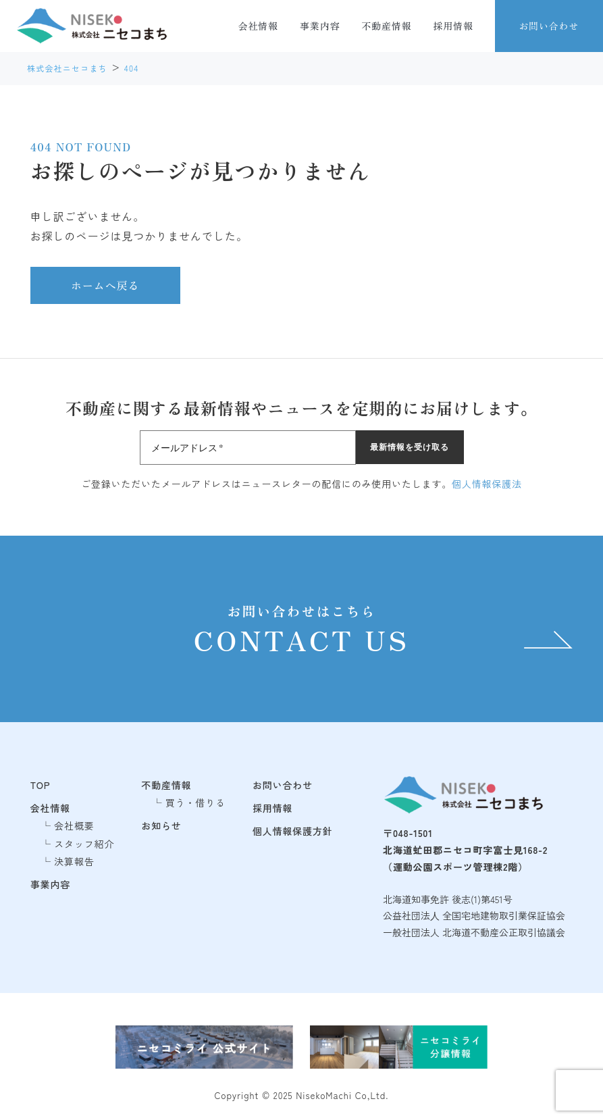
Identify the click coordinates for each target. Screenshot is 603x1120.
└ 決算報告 (68, 861)
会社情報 (258, 25)
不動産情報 (386, 25)
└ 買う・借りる (189, 802)
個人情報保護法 (487, 483)
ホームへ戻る (105, 285)
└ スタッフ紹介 (78, 843)
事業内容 (320, 25)
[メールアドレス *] (248, 447)
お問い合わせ (549, 25)
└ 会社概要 (68, 825)
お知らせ (161, 825)
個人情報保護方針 (293, 831)
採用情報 (453, 25)
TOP (40, 785)
